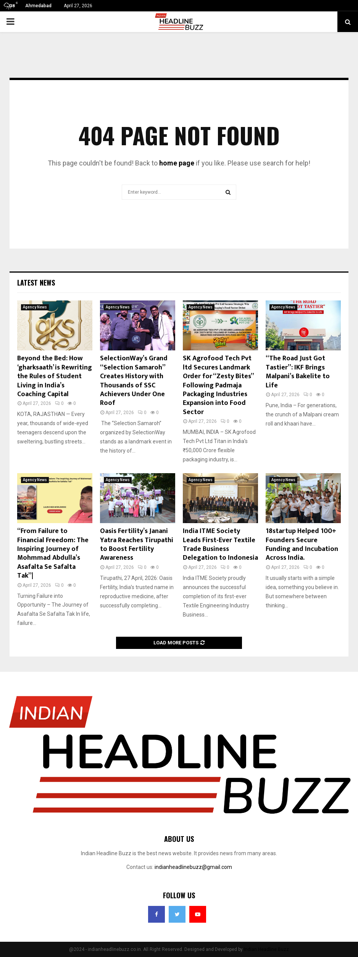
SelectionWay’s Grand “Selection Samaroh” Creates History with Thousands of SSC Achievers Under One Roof (134, 381)
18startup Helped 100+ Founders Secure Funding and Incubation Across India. (302, 544)
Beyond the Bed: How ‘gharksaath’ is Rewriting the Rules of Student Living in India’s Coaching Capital (54, 376)
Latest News (36, 282)
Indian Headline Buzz (266, 949)
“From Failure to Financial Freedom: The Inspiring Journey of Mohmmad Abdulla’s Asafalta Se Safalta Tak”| (53, 553)
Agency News (35, 307)
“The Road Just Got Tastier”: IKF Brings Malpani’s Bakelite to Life (298, 372)
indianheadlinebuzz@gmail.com (193, 867)
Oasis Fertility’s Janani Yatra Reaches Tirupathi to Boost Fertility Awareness (136, 544)
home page (176, 163)
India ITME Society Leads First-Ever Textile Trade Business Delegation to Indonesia (220, 544)
